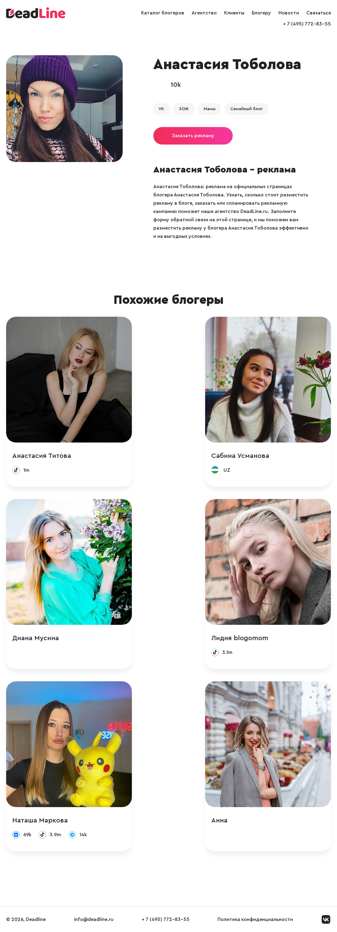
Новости (288, 12)
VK (161, 109)
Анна (219, 820)
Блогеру (261, 12)
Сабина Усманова (240, 455)
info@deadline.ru (93, 919)
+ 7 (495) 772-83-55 (307, 23)
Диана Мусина (35, 638)
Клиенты (234, 12)
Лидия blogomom (239, 638)
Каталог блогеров (162, 12)
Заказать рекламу (193, 135)
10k (175, 84)
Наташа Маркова (40, 820)
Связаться (318, 12)
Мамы (210, 109)
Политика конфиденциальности (255, 919)
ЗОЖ (184, 109)
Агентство (204, 12)
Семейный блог (246, 109)
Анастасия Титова (41, 455)
